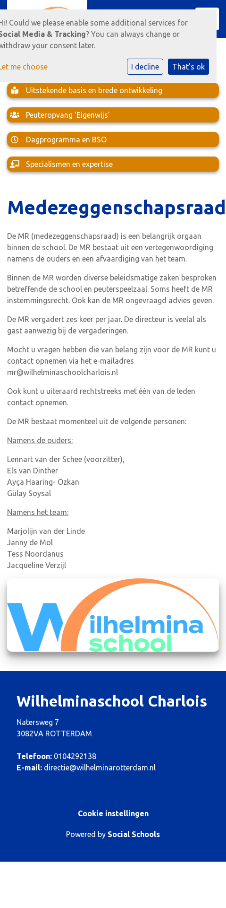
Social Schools (134, 834)
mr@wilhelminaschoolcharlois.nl (62, 372)
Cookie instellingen (113, 813)
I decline (145, 66)
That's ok (188, 66)
